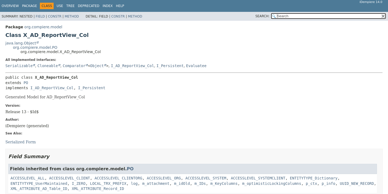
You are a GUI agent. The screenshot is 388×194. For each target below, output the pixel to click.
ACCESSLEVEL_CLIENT (69, 178)
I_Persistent (170, 66)
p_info (328, 183)
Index (108, 6)
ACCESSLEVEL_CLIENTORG (118, 178)
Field (40, 16)
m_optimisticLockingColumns (271, 183)
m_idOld (182, 183)
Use (60, 6)
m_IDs (200, 183)
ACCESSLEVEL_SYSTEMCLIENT (258, 178)
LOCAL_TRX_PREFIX (108, 183)
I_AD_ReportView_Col (132, 66)
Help (120, 6)
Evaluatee (196, 66)
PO (25, 83)
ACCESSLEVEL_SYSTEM (205, 178)
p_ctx (311, 183)
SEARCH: (262, 16)
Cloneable (47, 66)
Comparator (74, 66)
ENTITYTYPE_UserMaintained (39, 183)
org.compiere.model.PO (35, 47)
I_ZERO (79, 183)
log (134, 183)
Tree (70, 6)
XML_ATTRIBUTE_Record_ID (98, 188)
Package (29, 6)
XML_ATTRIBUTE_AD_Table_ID (39, 188)
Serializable (19, 66)
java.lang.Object (20, 43)
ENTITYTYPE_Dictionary (314, 178)
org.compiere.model (43, 27)
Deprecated (88, 6)
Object (97, 66)
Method (72, 16)
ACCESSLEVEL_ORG (164, 178)
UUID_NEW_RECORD (357, 183)
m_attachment (155, 183)
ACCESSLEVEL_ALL (27, 178)
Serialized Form (20, 142)
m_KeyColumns (224, 183)
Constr (54, 16)
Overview (10, 6)
